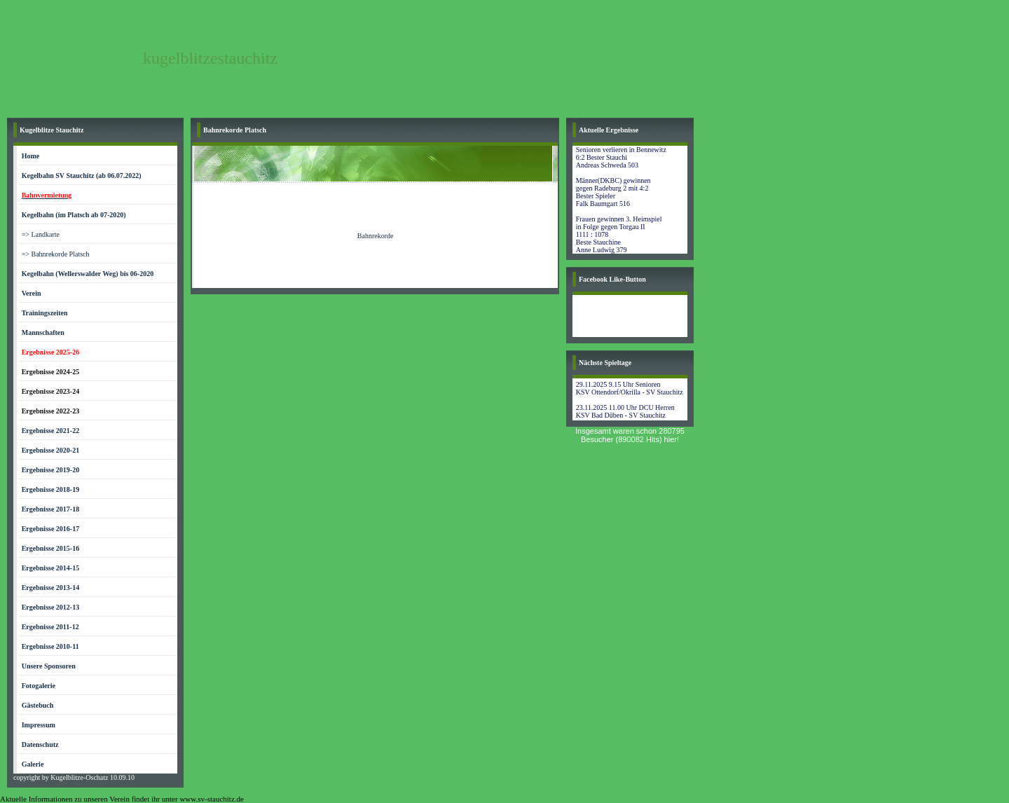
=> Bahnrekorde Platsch (56, 254)
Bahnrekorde (375, 236)
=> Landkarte (41, 234)
